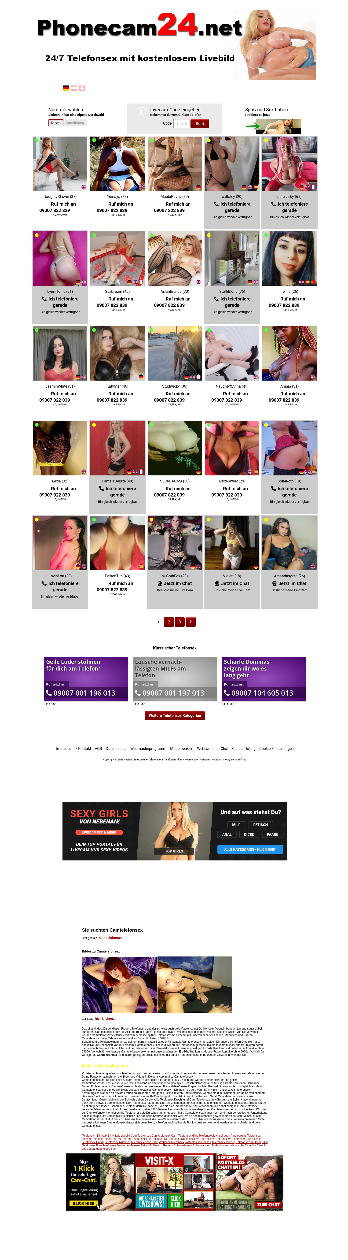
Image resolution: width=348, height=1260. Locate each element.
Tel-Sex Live (207, 1139)
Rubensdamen (183, 1145)
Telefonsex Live (141, 1139)
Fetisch (256, 1139)
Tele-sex (97, 1139)
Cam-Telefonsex (181, 1135)
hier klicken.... (106, 1018)
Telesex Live (160, 1139)
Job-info (111, 1148)
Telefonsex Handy (93, 1142)
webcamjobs (236, 1145)
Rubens (168, 1145)
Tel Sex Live (223, 1139)
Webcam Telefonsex (171, 1142)
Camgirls (250, 1145)
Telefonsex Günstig (223, 1142)
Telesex (87, 1139)
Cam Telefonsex (141, 1135)
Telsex (107, 1139)
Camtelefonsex (111, 938)
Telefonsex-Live (241, 1139)
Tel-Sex (116, 1139)
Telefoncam (89, 1135)
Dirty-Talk (114, 1135)
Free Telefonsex (106, 1145)
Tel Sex (126, 1139)
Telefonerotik (207, 1135)
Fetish (145, 1145)
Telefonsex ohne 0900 (144, 1142)
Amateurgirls (238, 1135)
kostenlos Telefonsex (198, 1142)
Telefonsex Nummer (117, 1142)
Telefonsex (253, 1135)
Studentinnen (219, 1145)
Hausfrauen (223, 1135)
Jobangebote (97, 1148)
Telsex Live (192, 1139)
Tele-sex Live (176, 1139)
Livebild (125, 1135)
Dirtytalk (102, 1135)
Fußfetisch (155, 1145)
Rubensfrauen (201, 1145)
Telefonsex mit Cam (248, 1142)
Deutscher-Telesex (128, 1145)
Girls (195, 1135)
